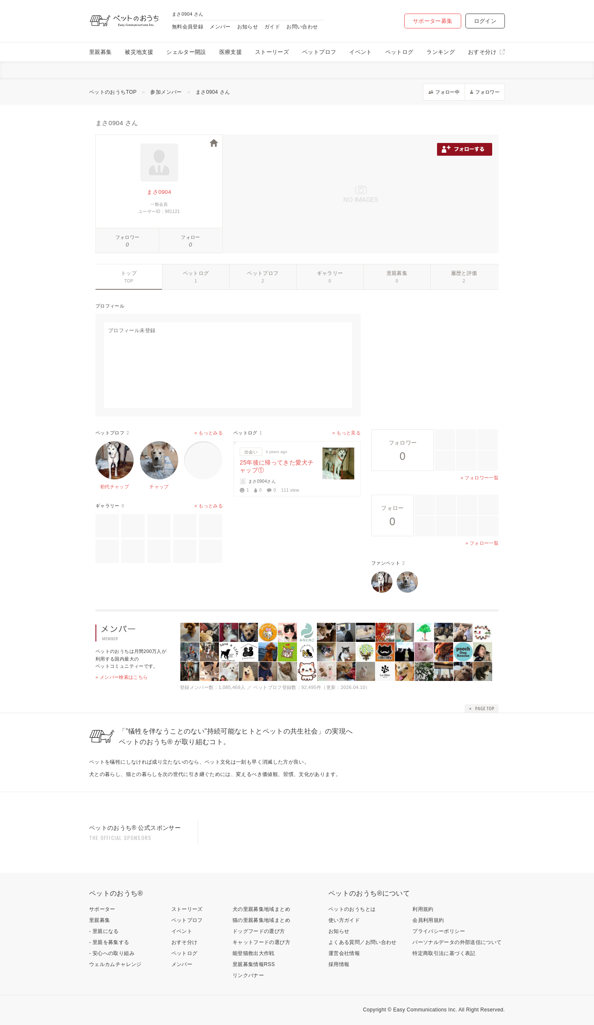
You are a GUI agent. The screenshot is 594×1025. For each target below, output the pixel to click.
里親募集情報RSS (254, 964)
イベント (360, 52)
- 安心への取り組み (111, 953)
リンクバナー (248, 975)
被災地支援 (139, 52)
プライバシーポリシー (438, 931)
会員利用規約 (428, 920)
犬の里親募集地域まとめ (261, 909)
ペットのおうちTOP (113, 92)
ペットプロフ (319, 52)
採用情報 (338, 964)
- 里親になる (104, 931)
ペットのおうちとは (351, 909)
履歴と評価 (464, 273)
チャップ (158, 486)
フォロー (190, 237)
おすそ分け (482, 52)
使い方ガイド (344, 920)
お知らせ (247, 27)
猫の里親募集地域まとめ (261, 920)
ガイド (272, 27)
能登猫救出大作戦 (254, 953)
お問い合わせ (302, 27)
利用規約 (422, 909)
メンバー (220, 27)
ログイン (485, 21)
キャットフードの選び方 (261, 942)
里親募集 (100, 52)
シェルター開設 (186, 52)
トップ (129, 273)
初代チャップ (114, 486)
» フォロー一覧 (482, 543)
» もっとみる (208, 432)
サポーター (102, 909)
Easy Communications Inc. (425, 1010)
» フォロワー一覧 (480, 477)
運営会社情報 (344, 953)
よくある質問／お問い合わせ (362, 942)
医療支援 (230, 52)
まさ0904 (159, 192)
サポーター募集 (433, 21)
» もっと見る (346, 432)
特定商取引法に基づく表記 (443, 953)
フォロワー (127, 237)
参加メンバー (166, 92)
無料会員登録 (187, 27)
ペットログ (399, 52)
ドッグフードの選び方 (259, 931)
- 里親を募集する (109, 942)
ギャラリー (330, 273)
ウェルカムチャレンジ (115, 964)
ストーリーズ (272, 52)
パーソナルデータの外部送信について (457, 942)
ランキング (440, 52)
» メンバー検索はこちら (121, 677)
